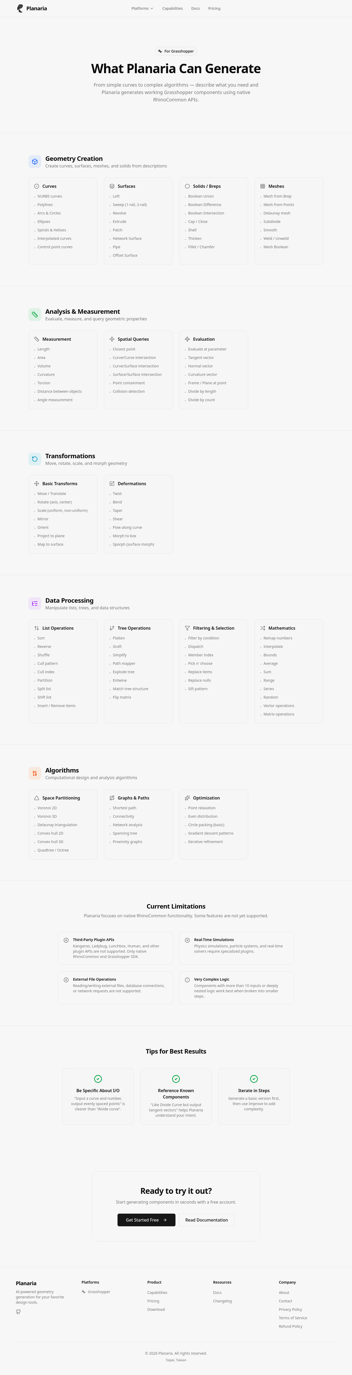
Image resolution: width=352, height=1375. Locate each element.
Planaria (26, 1283)
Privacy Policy (290, 1309)
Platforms (142, 8)
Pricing (214, 8)
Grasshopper (96, 1291)
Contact (285, 1300)
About (284, 1292)
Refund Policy (290, 1326)
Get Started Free (146, 1220)
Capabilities (172, 8)
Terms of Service (293, 1317)
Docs (195, 8)
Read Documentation (206, 1220)
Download (156, 1309)
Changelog (222, 1300)
